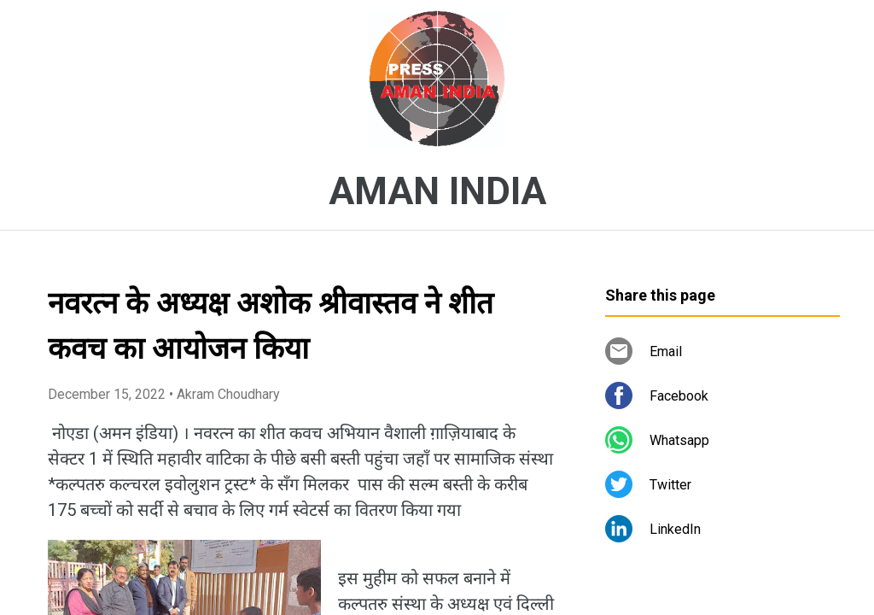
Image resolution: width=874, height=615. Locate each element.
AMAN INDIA (437, 191)
